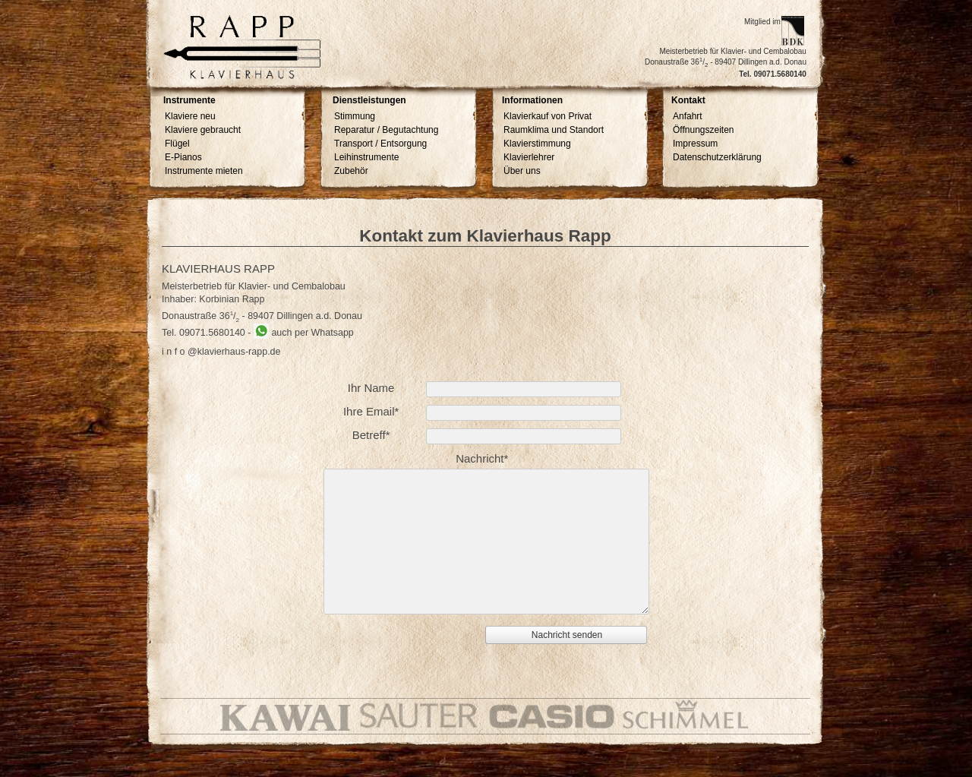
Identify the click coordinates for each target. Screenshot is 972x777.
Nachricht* (482, 458)
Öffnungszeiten (703, 130)
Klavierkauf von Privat (547, 116)
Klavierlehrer (528, 157)
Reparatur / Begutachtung (386, 130)
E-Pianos (183, 157)
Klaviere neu (190, 116)
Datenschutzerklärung (717, 157)
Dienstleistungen (369, 100)
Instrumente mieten (204, 171)
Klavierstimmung (537, 143)
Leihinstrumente (366, 157)
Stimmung (354, 116)
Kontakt (688, 100)
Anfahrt (687, 116)
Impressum (695, 143)
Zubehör (351, 171)
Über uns (522, 171)
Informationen (532, 100)
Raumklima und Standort (553, 130)
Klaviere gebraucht (203, 130)
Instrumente (189, 100)
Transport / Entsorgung (380, 143)
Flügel (177, 143)
